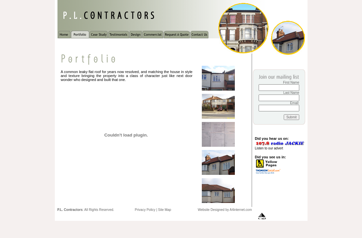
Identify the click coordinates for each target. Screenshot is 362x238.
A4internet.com (241, 210)
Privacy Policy (145, 210)
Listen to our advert (269, 148)
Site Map (164, 210)
